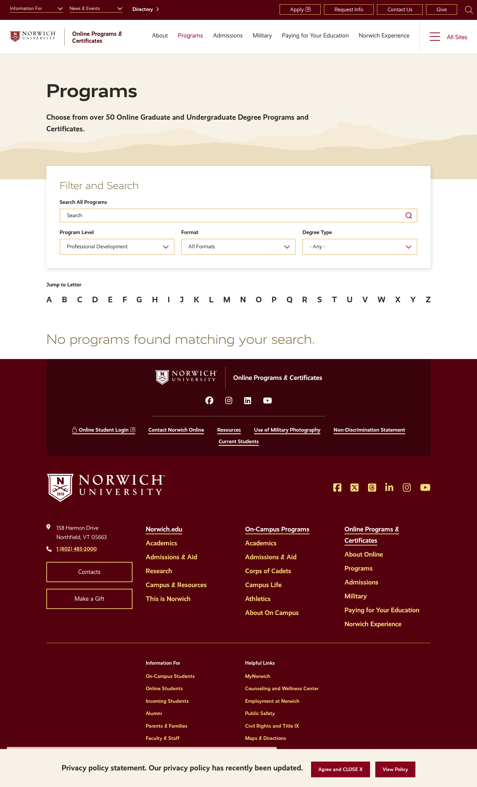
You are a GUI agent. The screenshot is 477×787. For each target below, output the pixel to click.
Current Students (239, 441)
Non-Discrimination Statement (369, 430)
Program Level (77, 232)
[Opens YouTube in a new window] (267, 400)
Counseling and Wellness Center (282, 689)
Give (442, 9)
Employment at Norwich (272, 701)
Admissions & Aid (171, 557)
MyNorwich (257, 676)
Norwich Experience (384, 35)
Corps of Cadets (268, 571)
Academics (161, 543)
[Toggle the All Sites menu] (448, 37)
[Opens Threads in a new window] (372, 488)
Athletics (258, 599)
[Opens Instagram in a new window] (407, 488)
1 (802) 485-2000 (76, 549)
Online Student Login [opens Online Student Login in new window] (104, 430)
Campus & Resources (176, 585)
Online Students (164, 689)
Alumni (154, 713)
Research (159, 571)
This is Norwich (168, 599)
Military (262, 35)
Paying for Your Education (315, 35)
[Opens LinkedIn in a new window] (247, 400)
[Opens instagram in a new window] (228, 400)
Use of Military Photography (287, 430)
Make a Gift (89, 598)
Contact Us (400, 9)
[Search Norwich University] (469, 9)
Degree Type (317, 232)
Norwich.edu (164, 529)
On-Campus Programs (277, 529)
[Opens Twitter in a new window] (354, 488)
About (160, 35)
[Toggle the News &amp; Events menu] (117, 7)
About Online (363, 554)
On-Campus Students (170, 676)
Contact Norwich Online (176, 430)
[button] (340, 769)
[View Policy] (395, 769)
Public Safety (260, 713)
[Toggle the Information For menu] (57, 7)
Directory (142, 9)
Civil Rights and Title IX (272, 726)
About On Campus (272, 613)
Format (189, 232)
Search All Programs (83, 202)
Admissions (228, 35)
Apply (297, 9)
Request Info (349, 9)
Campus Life (263, 585)
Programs (190, 35)
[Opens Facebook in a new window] (337, 488)
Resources (229, 430)
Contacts (89, 572)
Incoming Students (167, 701)
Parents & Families (166, 726)
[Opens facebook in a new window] (209, 400)
